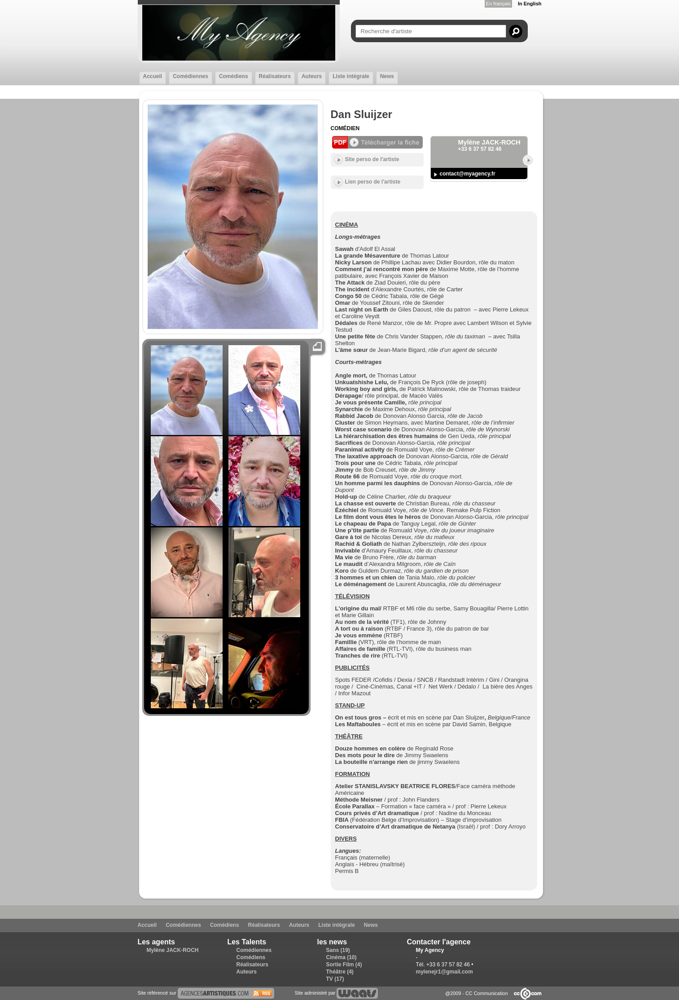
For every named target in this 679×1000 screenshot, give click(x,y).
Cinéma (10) (341, 957)
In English (530, 3)
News (387, 76)
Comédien (345, 128)
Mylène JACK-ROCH (173, 950)
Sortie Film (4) (344, 964)
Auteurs (312, 76)
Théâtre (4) (340, 972)
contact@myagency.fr (467, 174)
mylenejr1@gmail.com (444, 972)
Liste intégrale (351, 76)
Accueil (152, 76)
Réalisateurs (275, 76)
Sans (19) (338, 950)
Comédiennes (190, 76)
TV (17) (335, 979)
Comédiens (233, 76)
